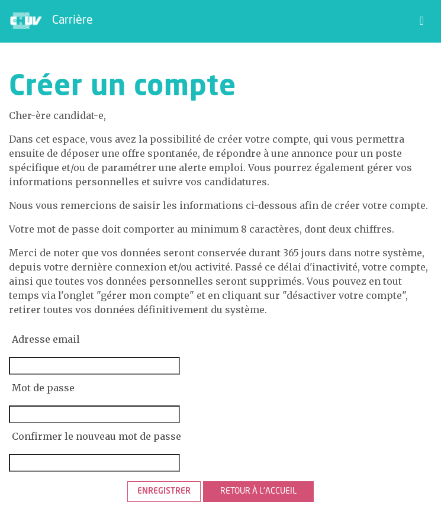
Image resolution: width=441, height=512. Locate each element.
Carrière (72, 21)
